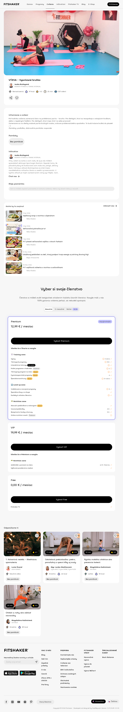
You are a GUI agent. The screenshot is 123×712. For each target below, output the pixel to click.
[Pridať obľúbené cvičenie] (37, 535)
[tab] (72, 309)
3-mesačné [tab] (59, 309)
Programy (40, 4)
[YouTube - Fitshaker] (18, 702)
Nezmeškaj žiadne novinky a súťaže (18, 658)
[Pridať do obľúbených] (16, 97)
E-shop (91, 4)
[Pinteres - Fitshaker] (31, 702)
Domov (30, 4)
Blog (83, 4)
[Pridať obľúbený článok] (19, 212)
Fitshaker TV (73, 4)
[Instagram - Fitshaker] (12, 702)
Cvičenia (50, 4)
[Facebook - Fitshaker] (6, 702)
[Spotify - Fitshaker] (25, 702)
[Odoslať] (36, 662)
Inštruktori (60, 4)
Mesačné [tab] (48, 309)
